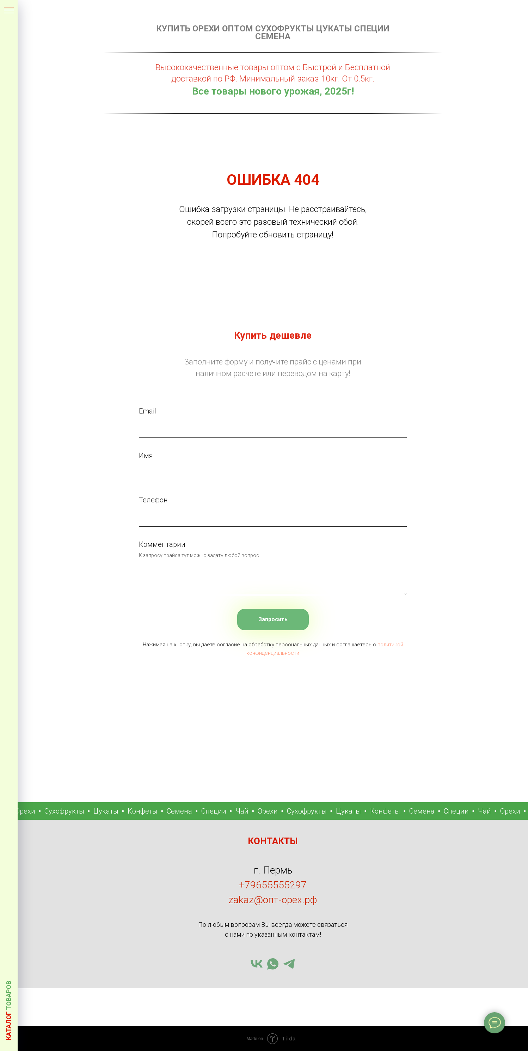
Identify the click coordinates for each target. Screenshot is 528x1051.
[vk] (257, 964)
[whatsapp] (273, 964)
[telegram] (289, 964)
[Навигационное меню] (9, 10)
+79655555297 (273, 885)
